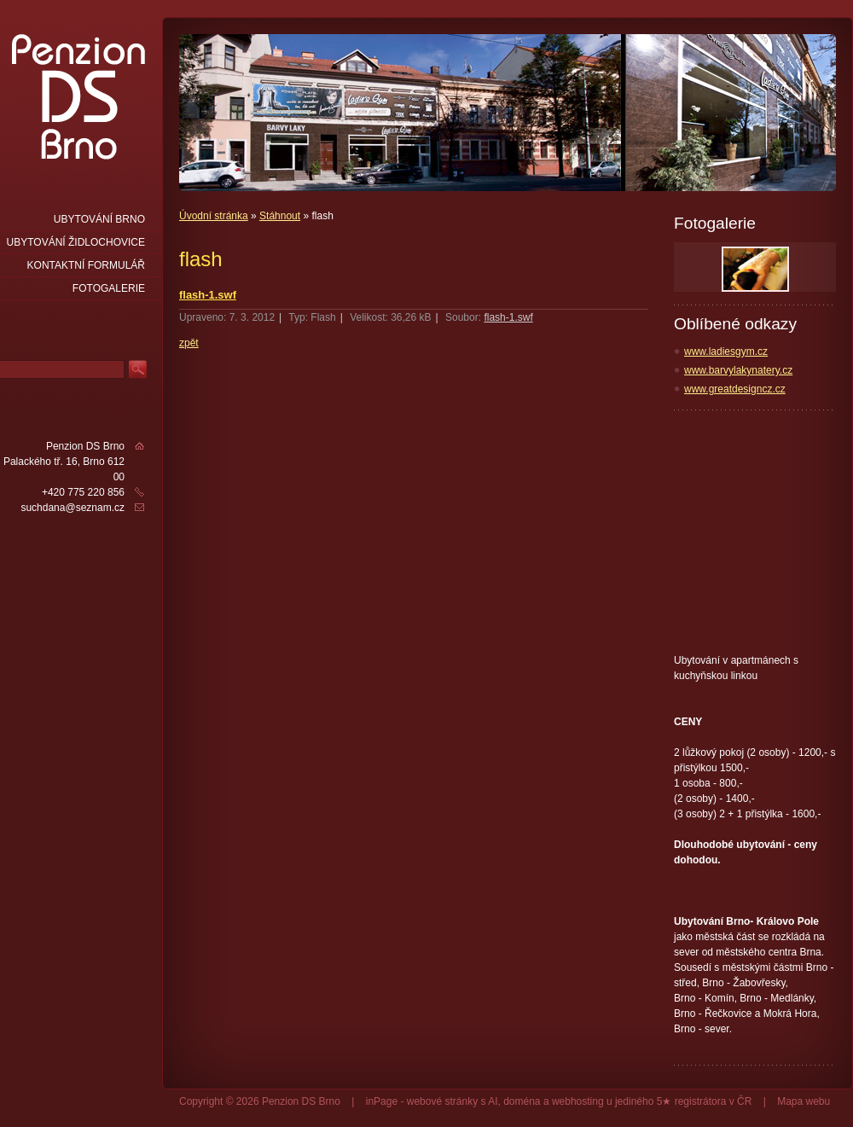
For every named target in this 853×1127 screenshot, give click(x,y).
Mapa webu (803, 1101)
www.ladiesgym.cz (726, 351)
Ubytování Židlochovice (76, 242)
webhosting (578, 1101)
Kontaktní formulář (86, 265)
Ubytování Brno (99, 219)
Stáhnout (279, 216)
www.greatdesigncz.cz (735, 389)
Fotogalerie (109, 288)
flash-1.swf (207, 294)
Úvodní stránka (213, 216)
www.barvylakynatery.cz (738, 370)
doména (521, 1101)
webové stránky (442, 1101)
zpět (189, 343)
